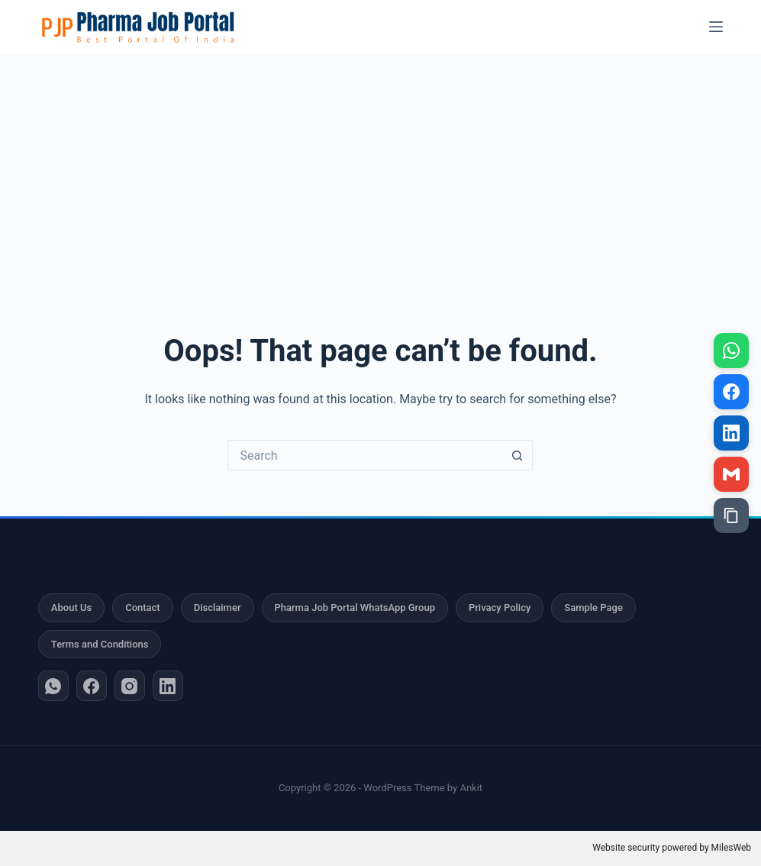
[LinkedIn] (168, 686)
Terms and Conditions (100, 644)
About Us (71, 607)
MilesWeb (731, 847)
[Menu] (716, 27)
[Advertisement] (380, 168)
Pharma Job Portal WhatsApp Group (355, 607)
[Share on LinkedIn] (731, 433)
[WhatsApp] (53, 686)
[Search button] (517, 455)
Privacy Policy (499, 607)
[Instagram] (129, 686)
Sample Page (593, 607)
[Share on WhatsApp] (731, 350)
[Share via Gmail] (731, 474)
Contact (142, 607)
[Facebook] (91, 686)
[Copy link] (731, 515)
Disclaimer (217, 607)
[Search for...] (364, 455)
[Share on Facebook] (731, 391)
